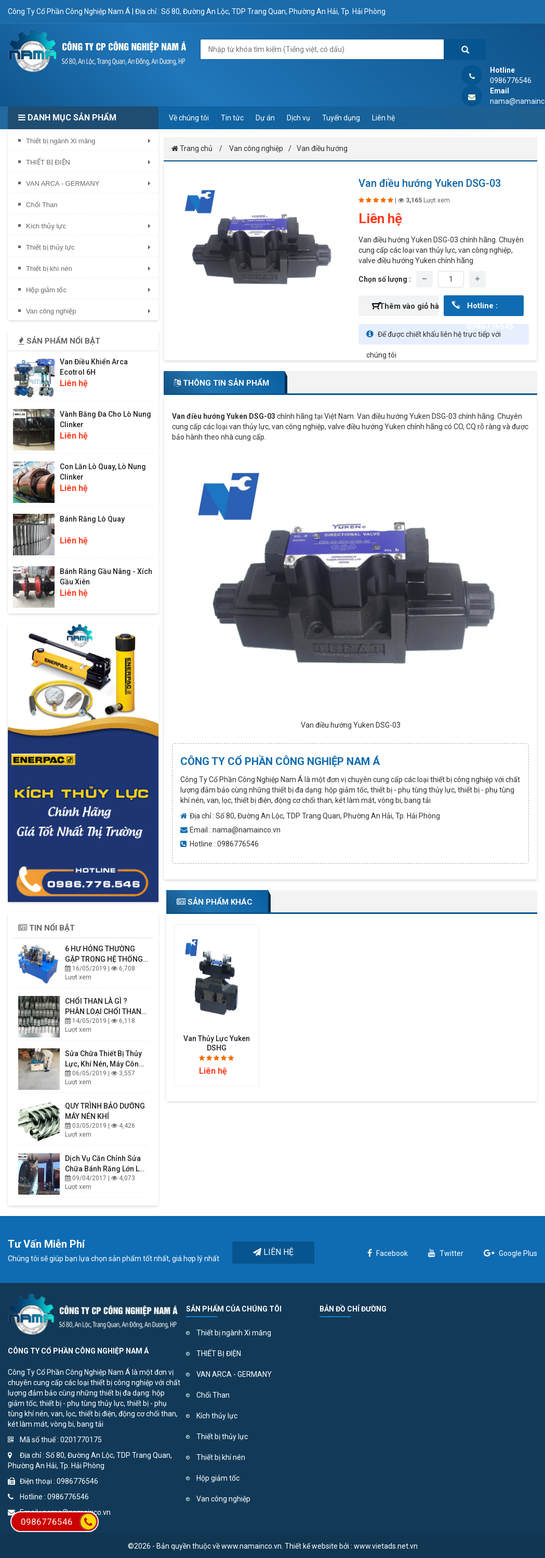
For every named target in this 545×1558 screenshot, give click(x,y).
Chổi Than (213, 1395)
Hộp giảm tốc (218, 1478)
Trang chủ (191, 148)
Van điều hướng (322, 148)
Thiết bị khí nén (220, 1457)
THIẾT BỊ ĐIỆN (218, 1353)
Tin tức (232, 118)
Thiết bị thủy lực (222, 1436)
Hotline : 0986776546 (490, 308)
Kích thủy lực (216, 1416)
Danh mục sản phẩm (67, 117)
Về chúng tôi (189, 118)
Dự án (265, 118)
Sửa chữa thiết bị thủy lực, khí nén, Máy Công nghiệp (104, 1063)
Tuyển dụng (341, 118)
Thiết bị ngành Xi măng (233, 1333)
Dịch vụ (298, 118)
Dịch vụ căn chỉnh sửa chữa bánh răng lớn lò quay (104, 1168)
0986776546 (59, 1521)
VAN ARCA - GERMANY (234, 1374)
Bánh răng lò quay (92, 519)
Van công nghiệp (256, 148)
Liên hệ (383, 118)
